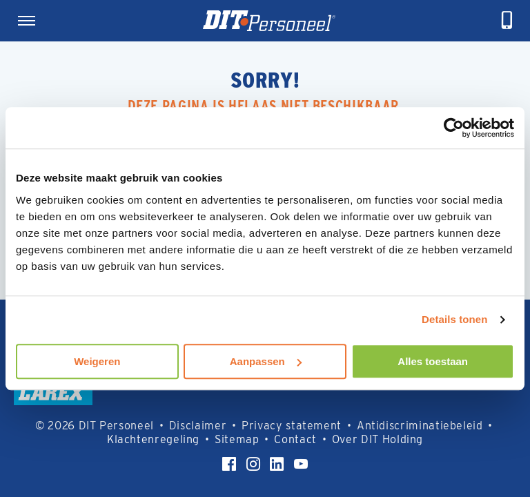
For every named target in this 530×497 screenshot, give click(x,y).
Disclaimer (197, 425)
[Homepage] (269, 20)
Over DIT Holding (377, 439)
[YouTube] (301, 464)
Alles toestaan (433, 361)
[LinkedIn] (277, 464)
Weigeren (97, 361)
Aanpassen (266, 361)
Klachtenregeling (153, 439)
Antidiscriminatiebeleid (420, 425)
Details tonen (454, 319)
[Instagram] (253, 464)
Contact (295, 439)
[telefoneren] (507, 20)
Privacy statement (292, 425)
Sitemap (237, 439)
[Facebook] (229, 464)
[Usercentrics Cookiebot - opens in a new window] (453, 127)
